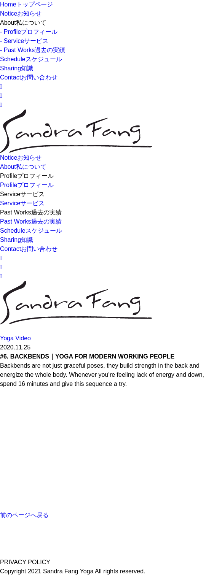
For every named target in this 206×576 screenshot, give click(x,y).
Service (22, 203)
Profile (27, 185)
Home (26, 4)
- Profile (28, 32)
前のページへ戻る (24, 515)
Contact (28, 77)
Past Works (31, 221)
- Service (24, 41)
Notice (21, 13)
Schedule (31, 59)
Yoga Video (15, 338)
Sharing (16, 68)
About (23, 166)
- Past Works (32, 50)
